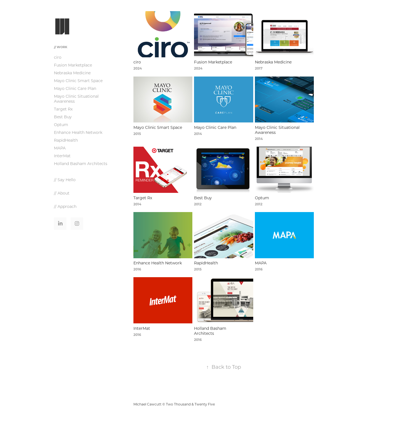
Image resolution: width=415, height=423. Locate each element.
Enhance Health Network (78, 132)
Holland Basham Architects (80, 163)
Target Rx (63, 109)
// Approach (65, 206)
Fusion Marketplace (73, 65)
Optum (61, 124)
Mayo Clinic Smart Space (78, 80)
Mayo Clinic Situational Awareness (76, 99)
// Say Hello (65, 179)
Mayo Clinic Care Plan (75, 88)
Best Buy (63, 116)
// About (61, 193)
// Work (60, 47)
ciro (57, 57)
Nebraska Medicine (72, 72)
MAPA (60, 148)
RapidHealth (66, 140)
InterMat (62, 155)
